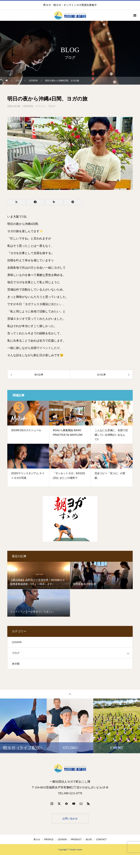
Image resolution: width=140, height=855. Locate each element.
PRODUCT (76, 839)
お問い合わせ (70, 818)
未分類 (16, 663)
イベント (40, 106)
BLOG (89, 839)
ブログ (51, 106)
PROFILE (49, 839)
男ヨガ (37, 839)
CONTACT (101, 839)
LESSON (28, 106)
